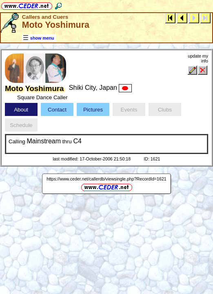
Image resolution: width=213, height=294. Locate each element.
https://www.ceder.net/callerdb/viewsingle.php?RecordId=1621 (106, 178)
